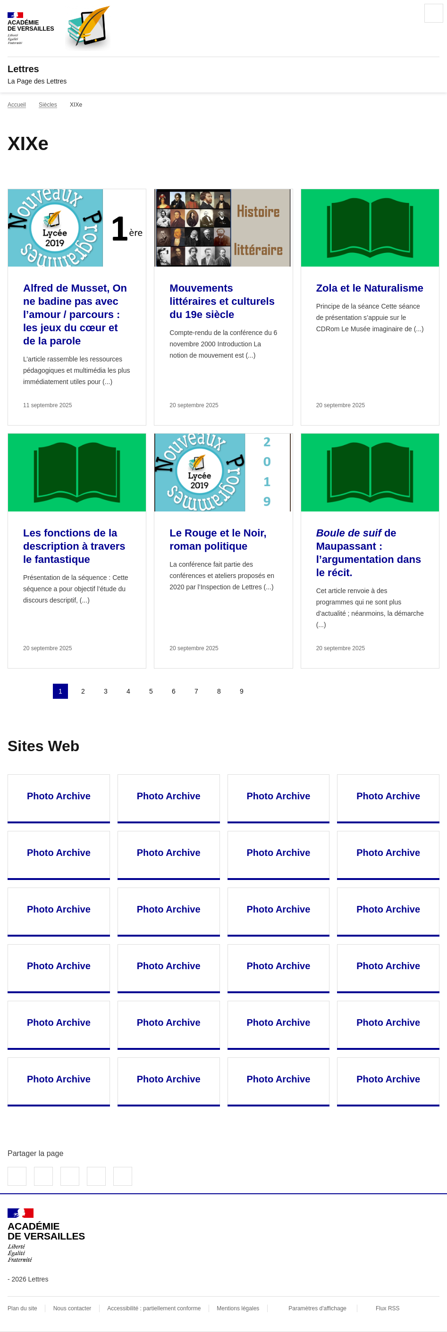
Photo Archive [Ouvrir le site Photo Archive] (59, 796)
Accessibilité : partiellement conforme (154, 1308)
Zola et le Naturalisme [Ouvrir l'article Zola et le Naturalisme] (369, 288)
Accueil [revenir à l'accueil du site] (17, 104)
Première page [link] (15, 691)
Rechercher (407, 13)
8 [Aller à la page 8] (219, 691)
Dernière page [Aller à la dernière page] (287, 691)
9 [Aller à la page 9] (242, 691)
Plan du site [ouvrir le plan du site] (22, 1308)
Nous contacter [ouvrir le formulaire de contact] (72, 1308)
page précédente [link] (37, 691)
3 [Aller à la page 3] (106, 691)
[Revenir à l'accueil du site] (46, 1235)
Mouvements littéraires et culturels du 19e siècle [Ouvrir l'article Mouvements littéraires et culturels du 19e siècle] (222, 301)
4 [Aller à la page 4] (128, 691)
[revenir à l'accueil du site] (223, 68)
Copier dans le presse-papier (122, 1176)
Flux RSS (388, 1308)
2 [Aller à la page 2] (83, 691)
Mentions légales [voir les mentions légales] (238, 1308)
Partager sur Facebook (17, 1176)
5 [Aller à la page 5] (151, 691)
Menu (433, 13)
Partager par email (96, 1176)
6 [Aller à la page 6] (174, 691)
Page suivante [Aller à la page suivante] (264, 691)
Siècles (48, 104)
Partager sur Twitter (43, 1176)
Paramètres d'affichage (317, 1308)
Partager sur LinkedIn (69, 1176)
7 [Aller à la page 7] (196, 691)
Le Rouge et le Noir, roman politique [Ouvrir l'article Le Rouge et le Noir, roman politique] (217, 539)
